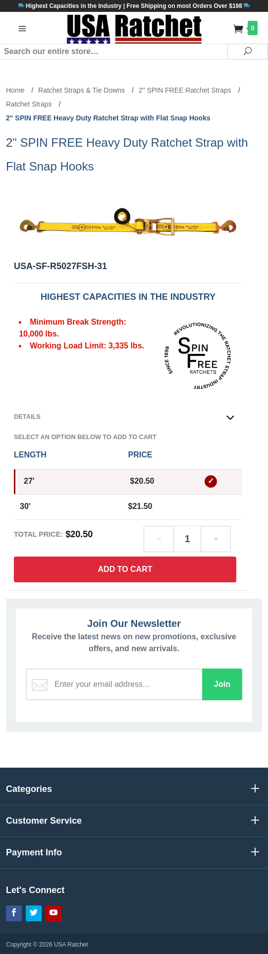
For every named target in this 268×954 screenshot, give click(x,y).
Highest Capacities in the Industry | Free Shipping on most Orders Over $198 (134, 5)
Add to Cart (125, 569)
